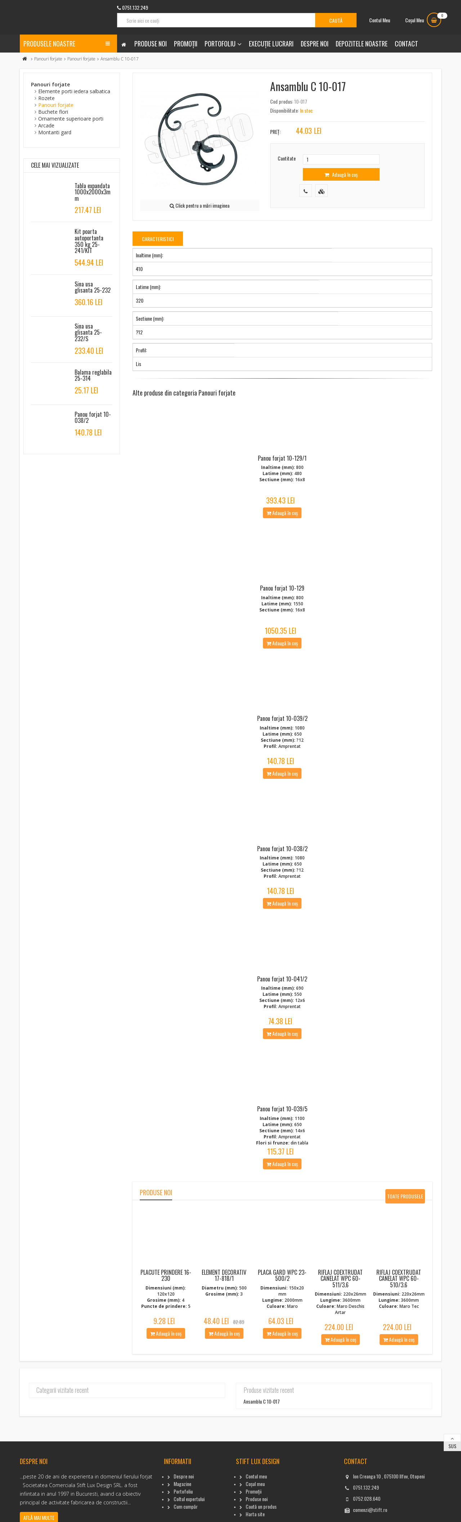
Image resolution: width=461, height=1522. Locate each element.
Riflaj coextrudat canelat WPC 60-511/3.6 (340, 1297)
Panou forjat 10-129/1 (282, 461)
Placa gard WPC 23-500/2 (282, 1294)
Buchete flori (53, 111)
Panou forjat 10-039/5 (282, 1128)
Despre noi (314, 43)
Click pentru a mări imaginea (199, 205)
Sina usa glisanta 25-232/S (88, 332)
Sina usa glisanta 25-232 (93, 287)
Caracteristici (158, 239)
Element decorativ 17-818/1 (224, 1294)
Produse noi (150, 43)
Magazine (182, 1503)
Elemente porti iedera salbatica (74, 91)
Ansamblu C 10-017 (261, 1420)
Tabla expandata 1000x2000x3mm (93, 192)
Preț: (275, 131)
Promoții (185, 43)
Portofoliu (220, 43)
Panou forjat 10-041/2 (282, 994)
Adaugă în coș (341, 174)
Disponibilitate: (284, 110)
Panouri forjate (48, 59)
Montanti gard (54, 132)
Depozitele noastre (362, 43)
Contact (406, 43)
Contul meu (256, 1495)
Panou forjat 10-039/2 (282, 728)
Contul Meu (379, 20)
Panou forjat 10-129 (282, 594)
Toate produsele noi (405, 1217)
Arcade (46, 125)
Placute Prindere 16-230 (165, 1294)
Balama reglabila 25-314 (93, 375)
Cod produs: (281, 101)
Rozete (46, 98)
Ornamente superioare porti (70, 118)
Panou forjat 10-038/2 (282, 861)
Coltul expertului (189, 1518)
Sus (452, 1465)
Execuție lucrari (271, 43)
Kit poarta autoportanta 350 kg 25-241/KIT (89, 241)
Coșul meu (255, 1503)
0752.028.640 (366, 1517)
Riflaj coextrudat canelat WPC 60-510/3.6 (398, 1297)
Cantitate (287, 158)
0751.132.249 (366, 1506)
